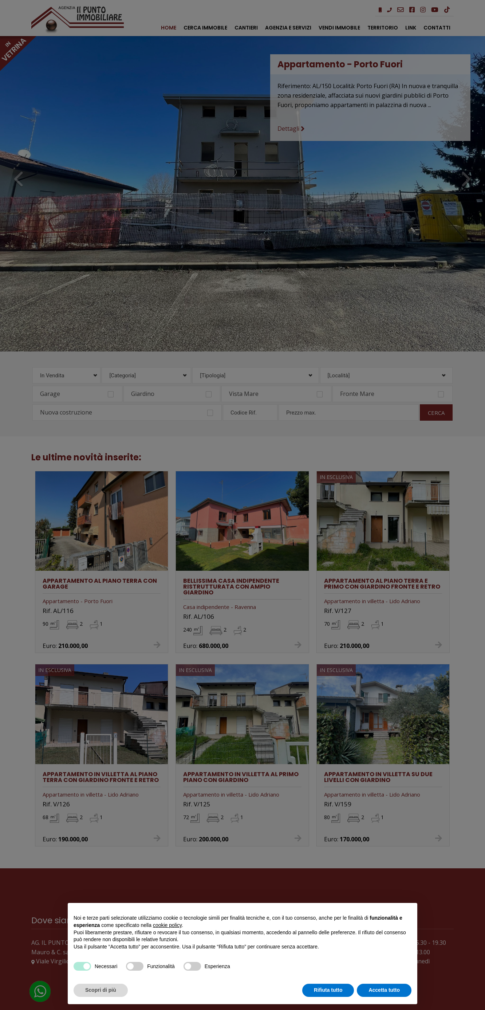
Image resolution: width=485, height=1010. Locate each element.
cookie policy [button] (167, 925)
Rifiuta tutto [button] (328, 990)
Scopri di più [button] (100, 990)
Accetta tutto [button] (384, 990)
